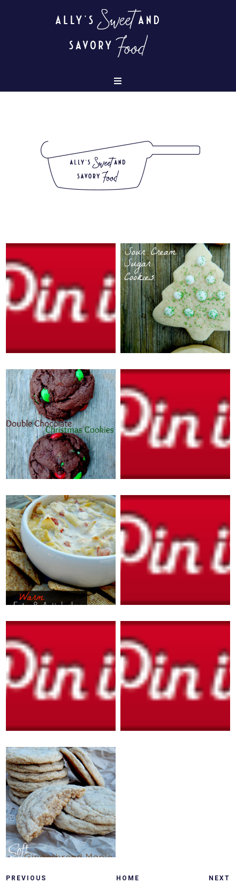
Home (128, 878)
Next (219, 878)
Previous (26, 878)
